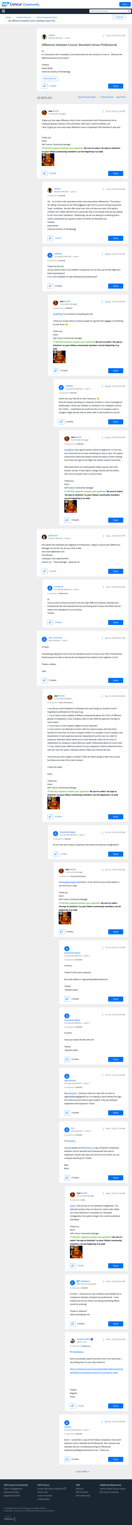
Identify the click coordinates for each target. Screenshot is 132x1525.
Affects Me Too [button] (49, 78)
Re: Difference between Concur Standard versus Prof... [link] (32, 21)
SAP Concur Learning (109, 1492)
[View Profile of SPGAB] (67, 1427)
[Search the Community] (110, 11)
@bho (89, 1148)
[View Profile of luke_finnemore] (55, 638)
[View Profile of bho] (73, 1128)
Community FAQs (11, 1492)
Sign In (125, 4)
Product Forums (24, 17)
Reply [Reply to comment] (115, 173)
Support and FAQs (12, 1496)
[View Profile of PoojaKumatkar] (83, 1339)
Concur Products (44, 1496)
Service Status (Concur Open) (113, 1489)
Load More (81, 1472)
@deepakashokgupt (68, 882)
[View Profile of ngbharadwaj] (70, 1080)
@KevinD (72, 1093)
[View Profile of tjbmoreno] (53, 535)
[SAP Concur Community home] (12, 4)
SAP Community (83, 1496)
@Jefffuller (58, 314)
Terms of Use (19, 1511)
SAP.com (79, 1489)
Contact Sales (43, 1499)
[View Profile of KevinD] (56, 111)
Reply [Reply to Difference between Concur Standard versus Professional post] (115, 86)
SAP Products (82, 1492)
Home (8, 17)
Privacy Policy (8, 1511)
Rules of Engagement (13, 1489)
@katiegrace (77, 1352)
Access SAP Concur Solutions (51, 1489)
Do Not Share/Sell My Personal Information (39, 1511)
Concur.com (42, 1492)
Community (31, 4)
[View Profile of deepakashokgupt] (68, 832)
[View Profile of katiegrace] (85, 1281)
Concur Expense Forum (46, 17)
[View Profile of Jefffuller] (58, 254)
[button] (103, 36)
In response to (56, 196)
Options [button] (119, 17)
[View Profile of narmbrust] (58, 587)
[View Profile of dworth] (52, 35)
